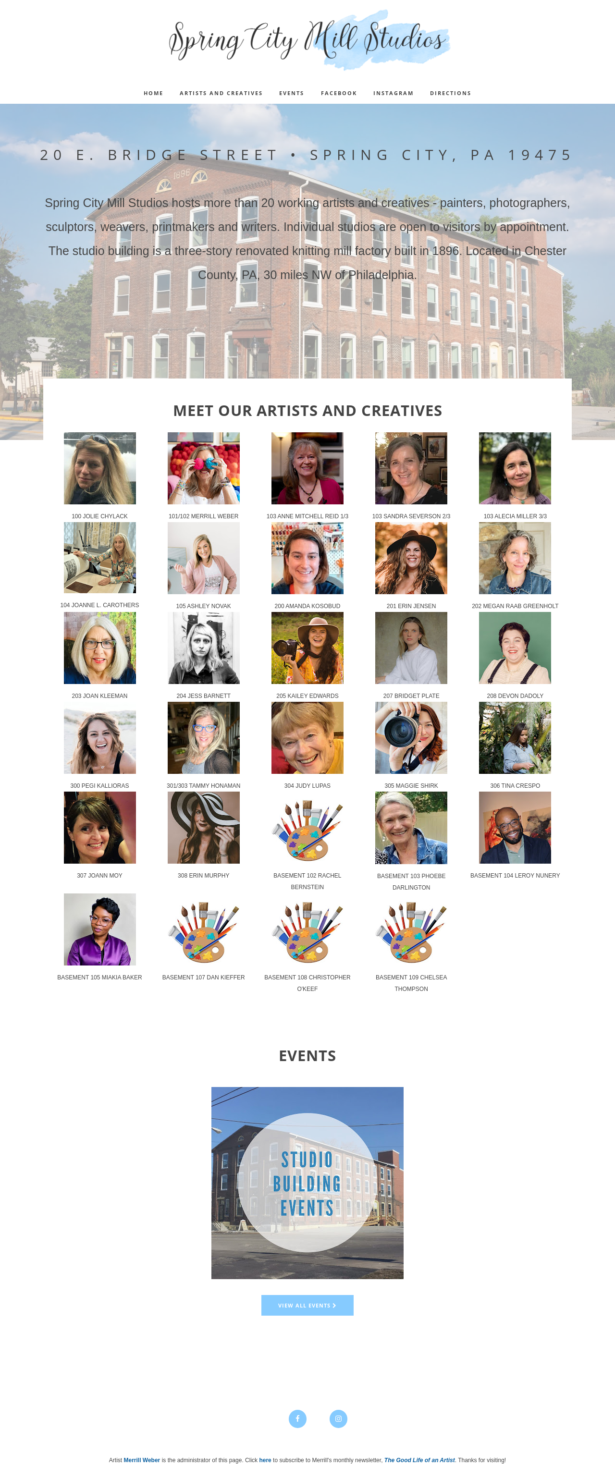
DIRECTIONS (450, 93)
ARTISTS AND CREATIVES (221, 93)
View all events (307, 1305)
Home (153, 93)
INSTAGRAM (393, 93)
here (265, 1460)
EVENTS (291, 93)
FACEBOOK (339, 93)
